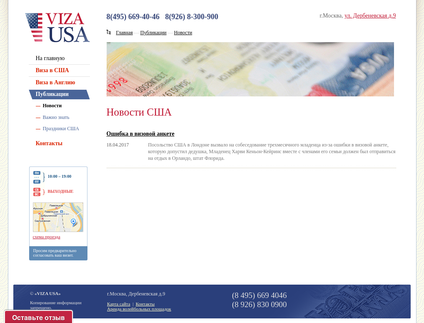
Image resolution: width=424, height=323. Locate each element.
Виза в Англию (55, 82)
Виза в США (52, 70)
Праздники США (61, 128)
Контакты (49, 143)
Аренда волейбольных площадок (139, 308)
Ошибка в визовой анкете (141, 134)
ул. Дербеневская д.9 (370, 16)
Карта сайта (118, 303)
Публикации (52, 94)
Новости (52, 106)
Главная (124, 32)
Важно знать (56, 117)
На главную (50, 58)
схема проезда (46, 236)
